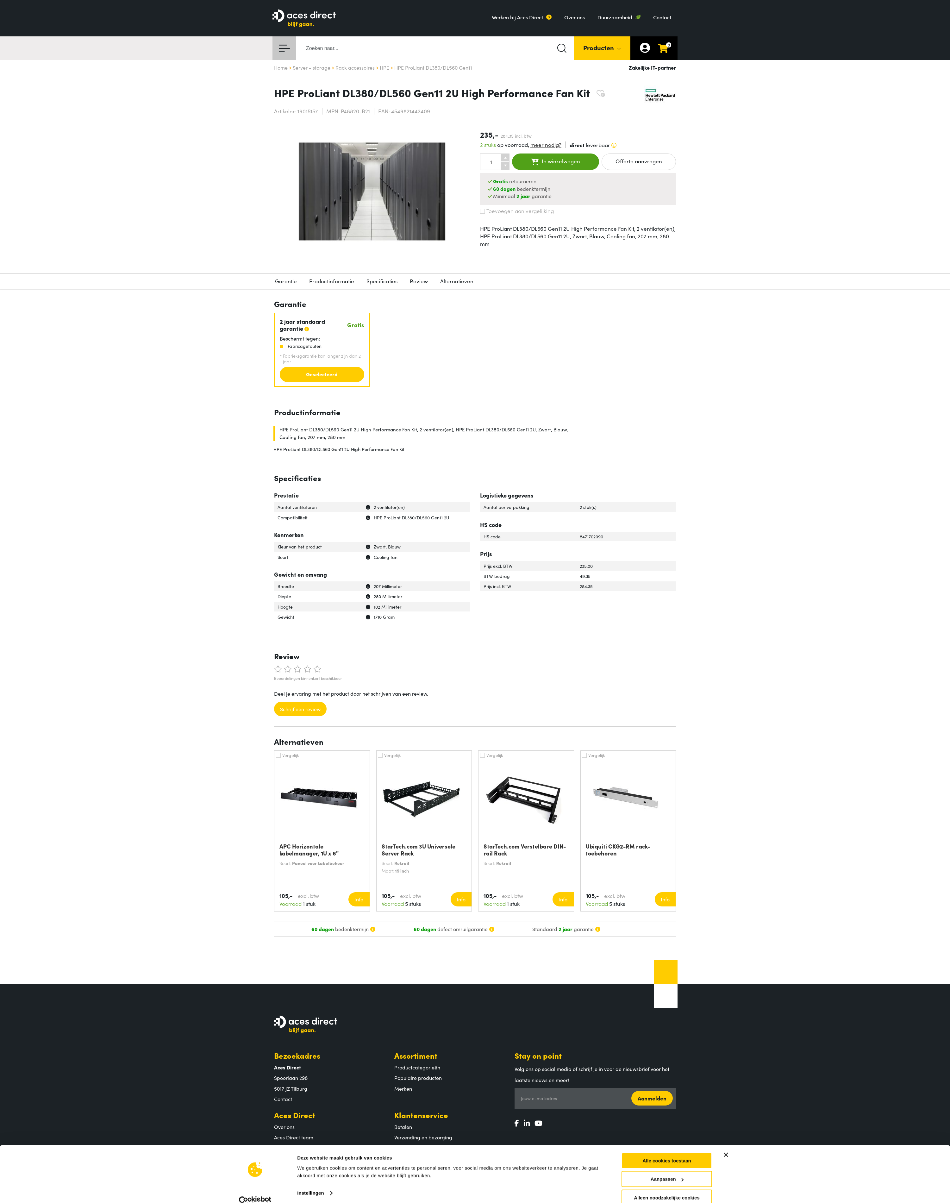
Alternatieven (456, 281)
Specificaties (381, 281)
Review (419, 281)
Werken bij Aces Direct (517, 17)
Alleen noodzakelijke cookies (667, 1055)
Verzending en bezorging (423, 1137)
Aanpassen (667, 1036)
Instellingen (310, 1050)
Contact (662, 17)
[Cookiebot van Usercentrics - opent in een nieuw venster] (255, 1058)
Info (358, 899)
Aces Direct (294, 1115)
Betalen (403, 1126)
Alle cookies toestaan (666, 1018)
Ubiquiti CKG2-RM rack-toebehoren (618, 850)
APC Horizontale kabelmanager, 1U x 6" (309, 850)
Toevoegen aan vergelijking (517, 211)
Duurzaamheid (614, 17)
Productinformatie (331, 281)
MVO (280, 1147)
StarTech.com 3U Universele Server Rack (418, 850)
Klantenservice (421, 1115)
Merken (403, 1088)
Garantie (286, 281)
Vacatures (285, 1158)
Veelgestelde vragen (417, 1158)
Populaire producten (418, 1077)
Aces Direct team (293, 1137)
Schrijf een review (300, 708)
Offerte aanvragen (639, 161)
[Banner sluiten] (726, 1012)
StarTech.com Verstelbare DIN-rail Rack (525, 850)
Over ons (574, 17)
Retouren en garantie (418, 1147)
